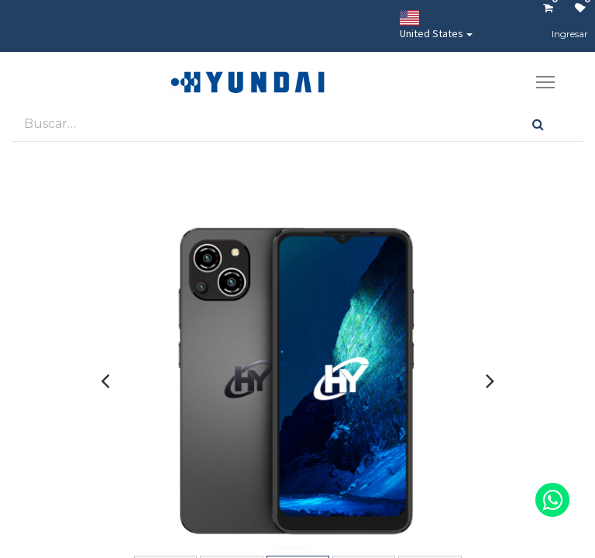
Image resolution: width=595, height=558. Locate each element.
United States (431, 25)
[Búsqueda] (538, 123)
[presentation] (105, 380)
